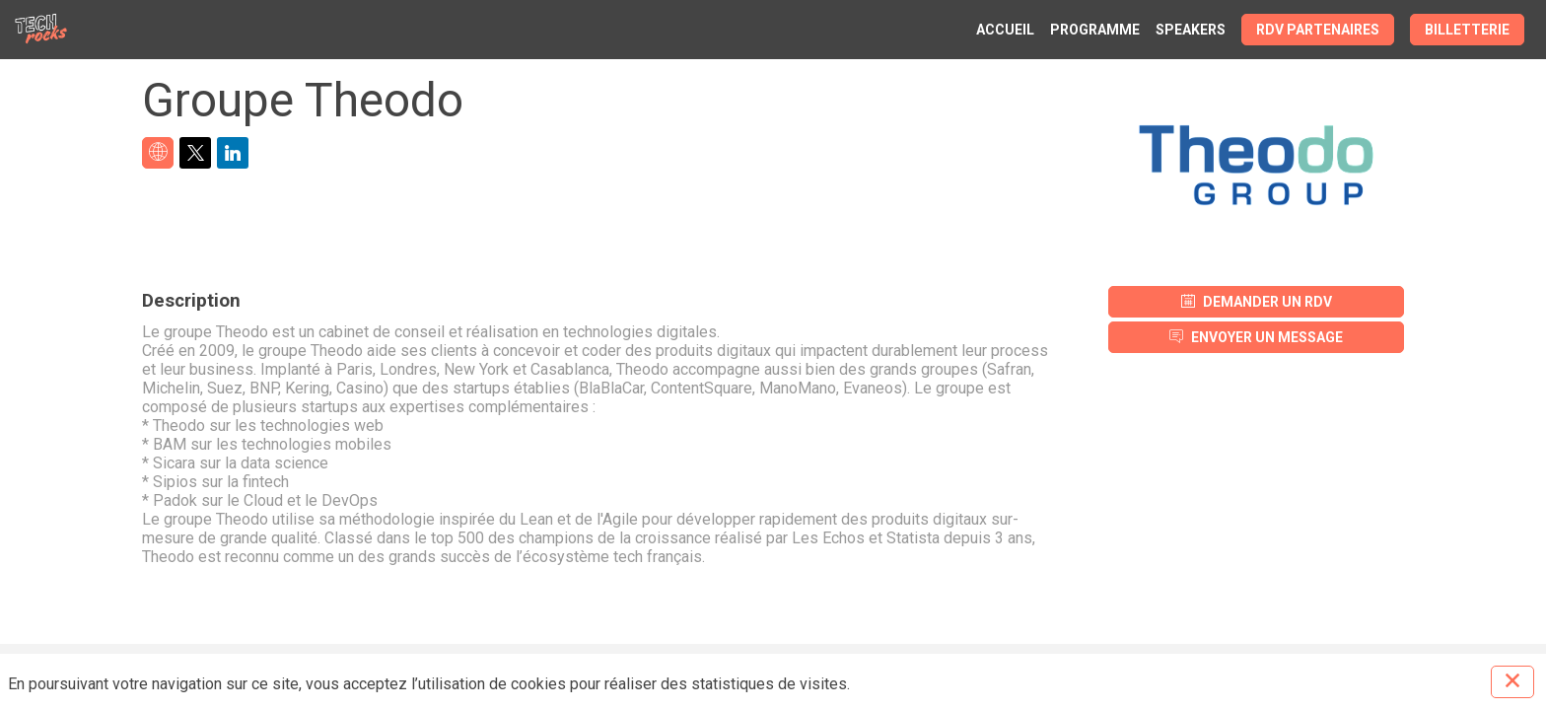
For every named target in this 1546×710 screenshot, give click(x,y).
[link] (1005, 29)
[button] (1317, 29)
